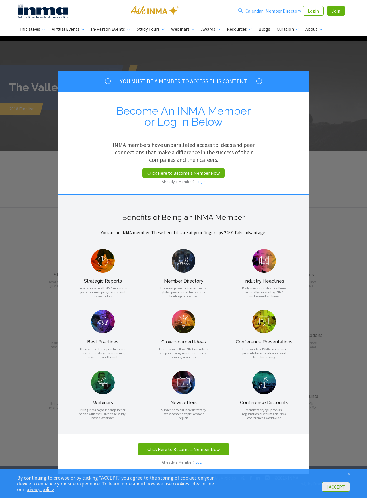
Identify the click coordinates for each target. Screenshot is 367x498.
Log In (201, 181)
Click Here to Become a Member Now (183, 173)
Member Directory (283, 12)
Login (313, 12)
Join (336, 12)
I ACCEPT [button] (336, 487)
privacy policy (40, 489)
